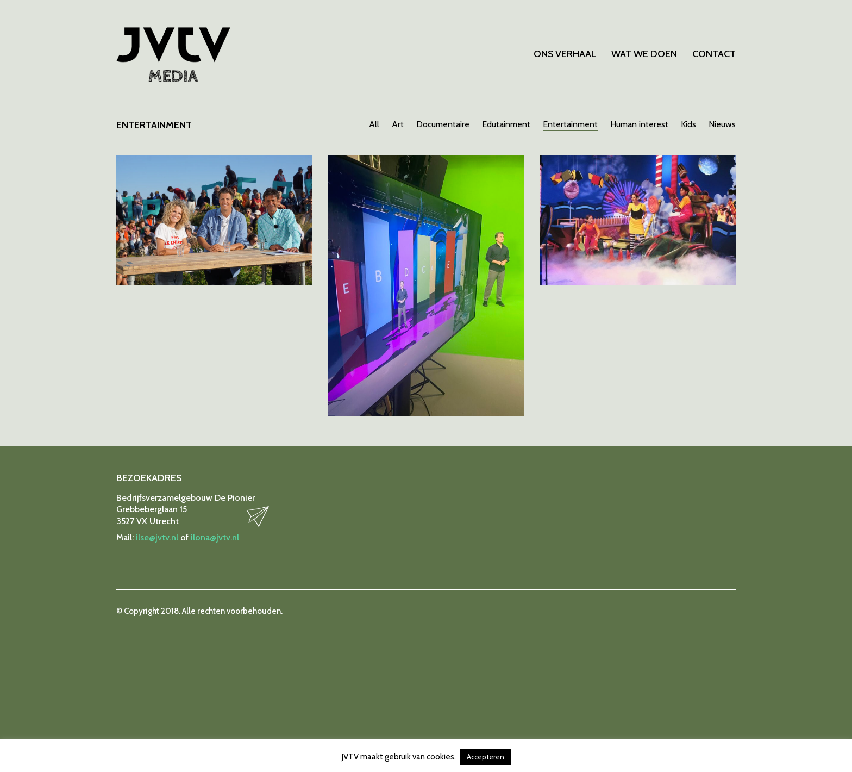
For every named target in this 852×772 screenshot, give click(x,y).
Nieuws (722, 124)
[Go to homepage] (173, 54)
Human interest (639, 124)
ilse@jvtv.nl (157, 537)
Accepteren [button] (485, 756)
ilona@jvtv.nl (215, 537)
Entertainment (570, 124)
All (374, 124)
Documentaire (442, 124)
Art (398, 124)
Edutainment (506, 124)
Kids (688, 124)
